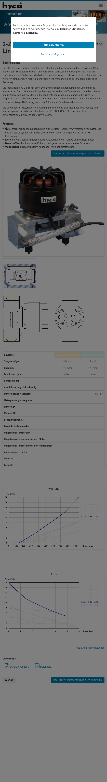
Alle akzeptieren (54, 45)
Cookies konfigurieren (53, 54)
